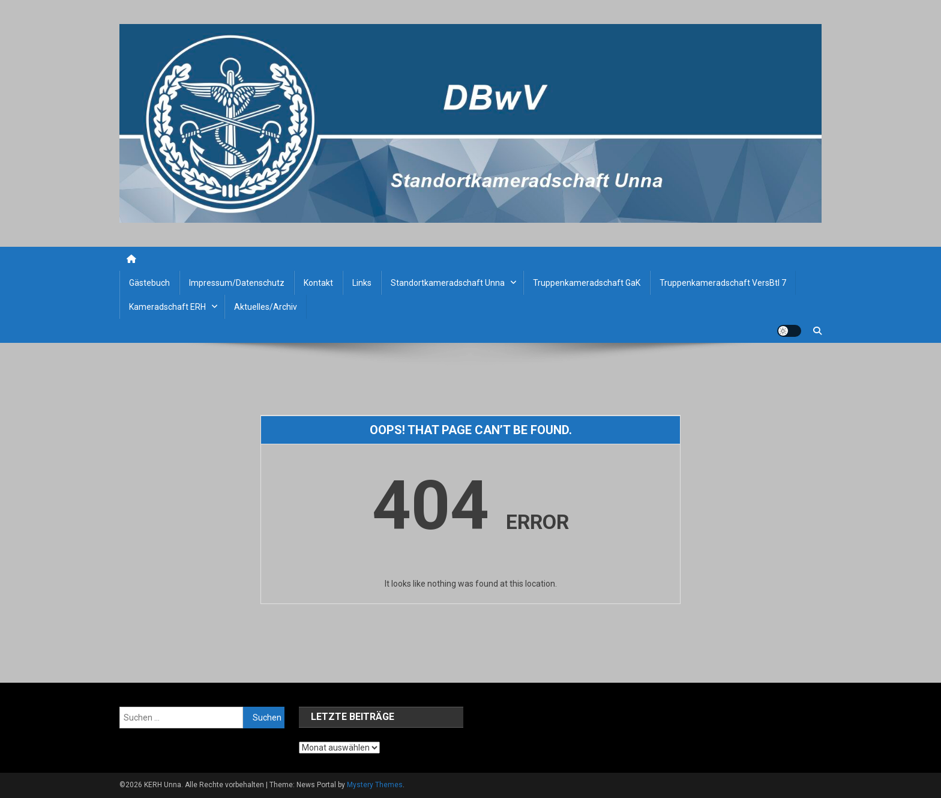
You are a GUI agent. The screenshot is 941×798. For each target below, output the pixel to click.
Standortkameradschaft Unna (448, 283)
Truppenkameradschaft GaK (586, 283)
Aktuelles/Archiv (265, 307)
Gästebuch (149, 283)
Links (361, 283)
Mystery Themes (375, 785)
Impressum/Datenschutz (236, 283)
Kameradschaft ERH (167, 307)
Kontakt (318, 283)
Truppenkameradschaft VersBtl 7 (723, 283)
